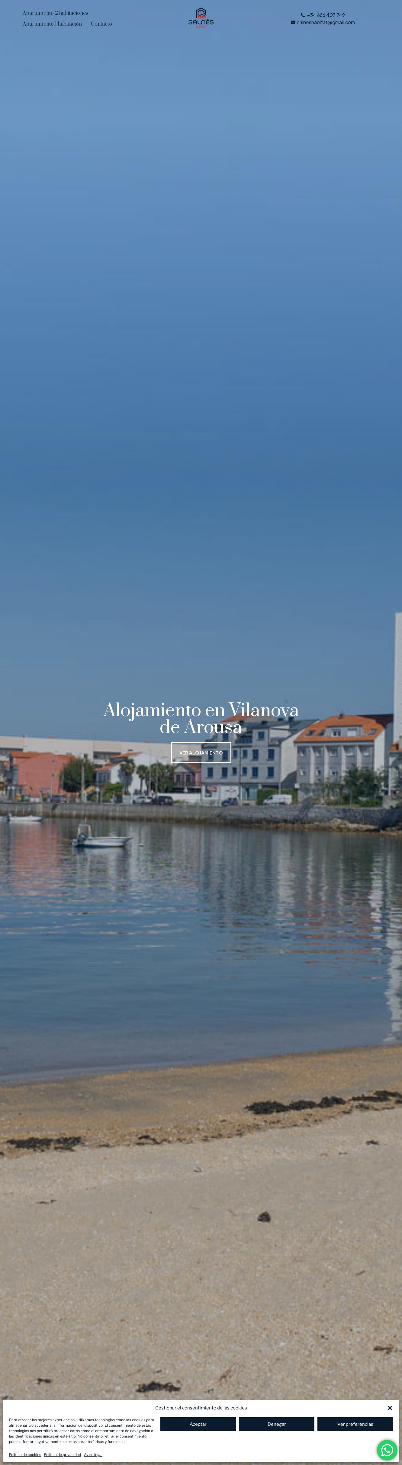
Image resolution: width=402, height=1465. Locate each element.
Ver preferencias (355, 1424)
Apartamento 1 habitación (52, 24)
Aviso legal (93, 1454)
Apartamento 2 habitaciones (55, 13)
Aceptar (198, 1424)
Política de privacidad (62, 1454)
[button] (390, 1408)
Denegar (277, 1424)
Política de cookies (25, 1454)
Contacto (101, 24)
